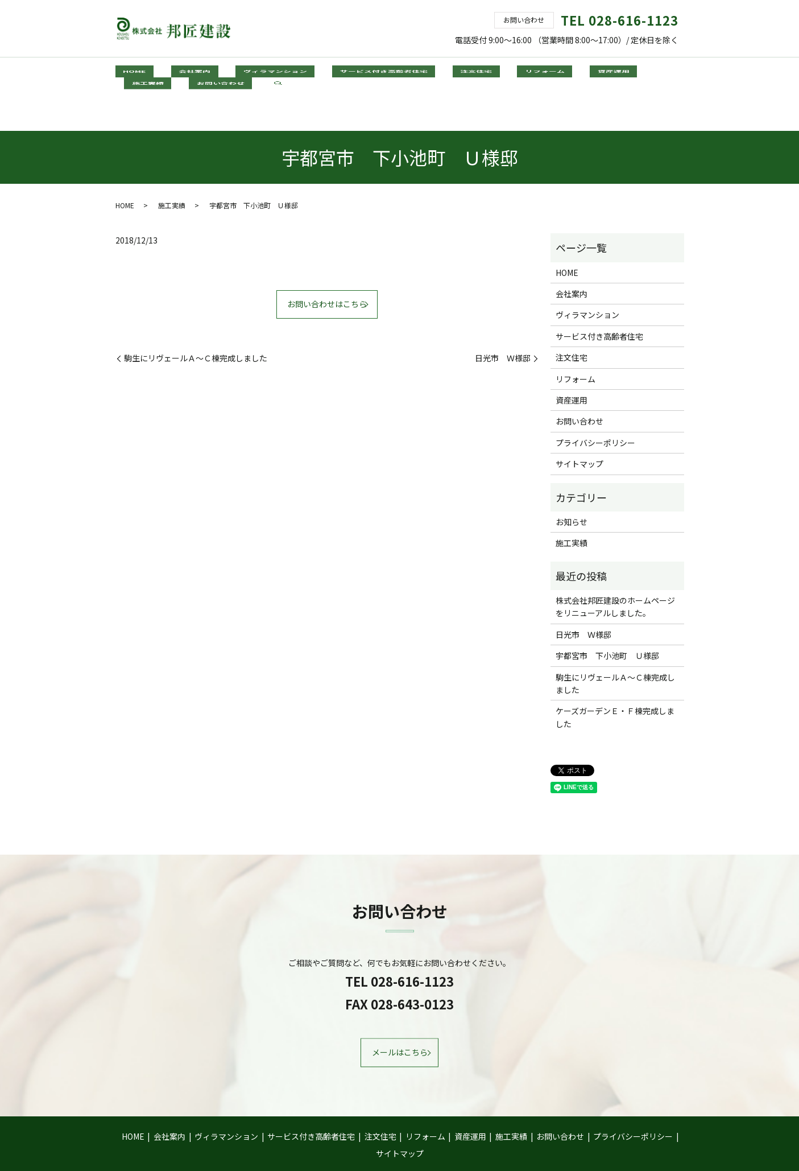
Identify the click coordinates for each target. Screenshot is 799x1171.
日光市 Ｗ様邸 (503, 318)
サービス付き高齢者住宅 (332, 73)
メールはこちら (400, 1013)
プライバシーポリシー (595, 403)
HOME (129, 73)
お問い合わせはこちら (327, 264)
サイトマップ (579, 424)
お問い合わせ (623, 73)
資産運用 (516, 73)
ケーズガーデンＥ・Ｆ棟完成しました (615, 678)
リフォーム (463, 73)
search (672, 74)
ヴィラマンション (239, 73)
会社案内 (174, 73)
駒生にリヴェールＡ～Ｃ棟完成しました (195, 318)
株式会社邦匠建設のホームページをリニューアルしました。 (615, 567)
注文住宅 (409, 73)
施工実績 (565, 73)
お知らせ (571, 482)
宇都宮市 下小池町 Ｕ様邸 (607, 615)
